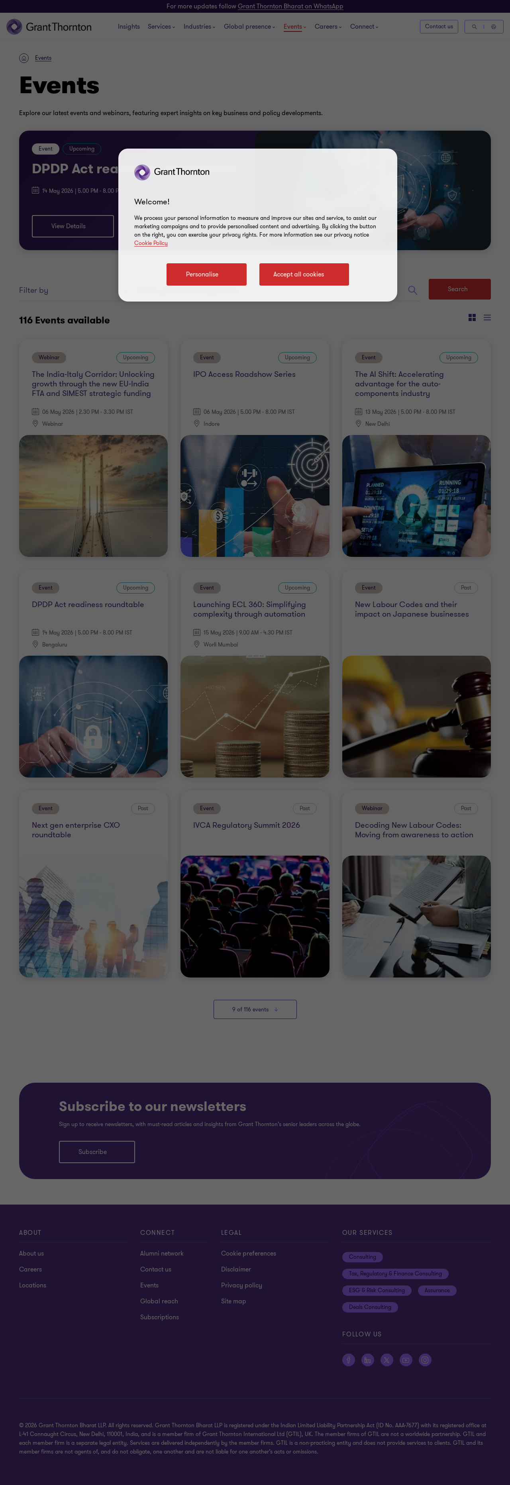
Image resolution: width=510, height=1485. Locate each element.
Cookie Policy (151, 243)
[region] (257, 225)
